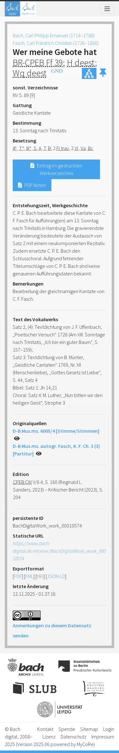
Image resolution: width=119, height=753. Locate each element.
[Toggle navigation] (107, 9)
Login (108, 729)
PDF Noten (32, 185)
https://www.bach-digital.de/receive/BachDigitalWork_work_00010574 (59, 551)
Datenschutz (73, 736)
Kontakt (45, 729)
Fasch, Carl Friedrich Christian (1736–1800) (56, 43)
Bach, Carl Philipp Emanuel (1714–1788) (54, 35)
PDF (18, 576)
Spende (66, 729)
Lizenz (49, 736)
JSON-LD (56, 576)
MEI (40, 576)
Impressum (102, 736)
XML (29, 576)
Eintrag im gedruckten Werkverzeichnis (56, 169)
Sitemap (89, 729)
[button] (103, 73)
